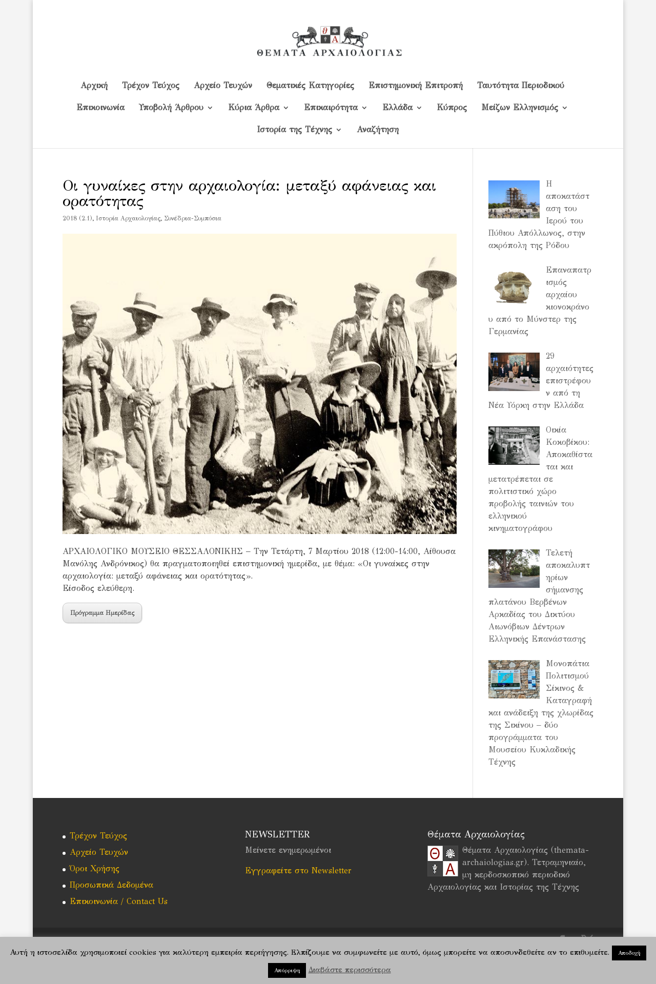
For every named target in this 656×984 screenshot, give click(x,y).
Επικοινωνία (100, 108)
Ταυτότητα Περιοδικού (520, 86)
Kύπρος (452, 108)
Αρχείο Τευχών (223, 86)
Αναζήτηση (378, 130)
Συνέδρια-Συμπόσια (192, 218)
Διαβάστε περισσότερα (350, 969)
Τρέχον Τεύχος (150, 86)
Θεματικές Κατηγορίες (310, 86)
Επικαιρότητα (331, 108)
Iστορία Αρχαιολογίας (128, 218)
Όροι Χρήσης (94, 868)
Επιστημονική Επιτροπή (415, 86)
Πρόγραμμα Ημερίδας (102, 613)
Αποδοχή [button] (629, 953)
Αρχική (94, 86)
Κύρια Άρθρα (253, 108)
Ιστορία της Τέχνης (294, 130)
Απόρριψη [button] (287, 970)
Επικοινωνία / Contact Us (119, 901)
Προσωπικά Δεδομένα (111, 885)
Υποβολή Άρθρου (171, 108)
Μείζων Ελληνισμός (519, 108)
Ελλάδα (397, 108)
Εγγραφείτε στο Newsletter (298, 870)
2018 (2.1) (77, 218)
